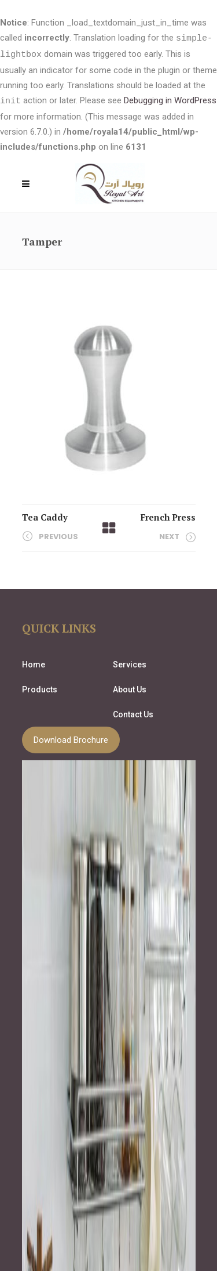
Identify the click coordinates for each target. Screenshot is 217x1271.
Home (33, 662)
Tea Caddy (45, 515)
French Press (168, 515)
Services (129, 662)
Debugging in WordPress (170, 100)
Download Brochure (71, 738)
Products (39, 687)
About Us (129, 687)
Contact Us (133, 712)
